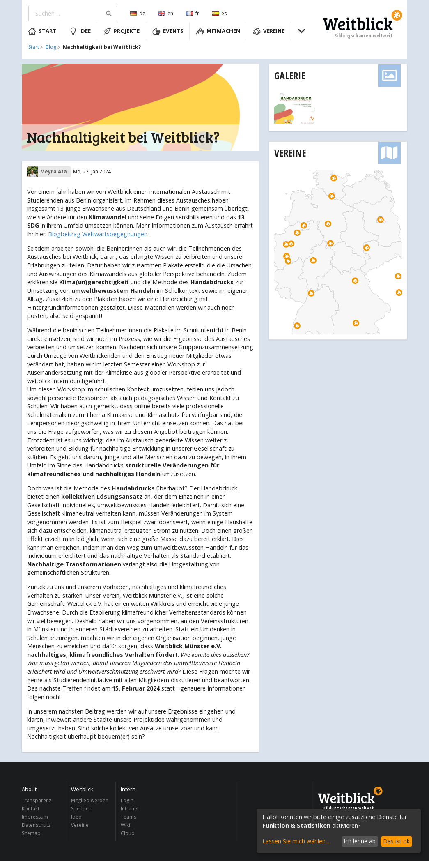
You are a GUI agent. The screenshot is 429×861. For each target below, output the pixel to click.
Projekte (121, 31)
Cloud (128, 833)
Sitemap (31, 833)
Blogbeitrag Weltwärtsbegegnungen (97, 234)
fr (192, 13)
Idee (80, 31)
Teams (128, 816)
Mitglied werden (89, 801)
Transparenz (36, 801)
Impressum (35, 816)
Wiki (125, 825)
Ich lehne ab (360, 841)
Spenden (81, 808)
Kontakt (30, 808)
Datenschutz (36, 825)
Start (42, 31)
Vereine (269, 31)
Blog (51, 47)
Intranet (130, 808)
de (137, 13)
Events (168, 31)
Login (127, 801)
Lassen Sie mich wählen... (295, 841)
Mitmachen (218, 31)
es (219, 13)
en (165, 13)
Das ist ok (396, 841)
